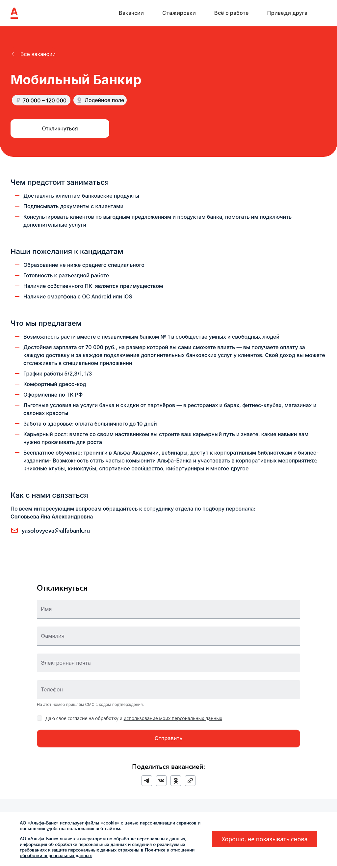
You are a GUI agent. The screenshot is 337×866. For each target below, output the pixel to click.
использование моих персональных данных (173, 718)
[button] (33, 54)
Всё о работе (231, 13)
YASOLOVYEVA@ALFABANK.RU (56, 530)
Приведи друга (287, 13)
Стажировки (179, 13)
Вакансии (131, 13)
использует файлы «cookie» (89, 823)
